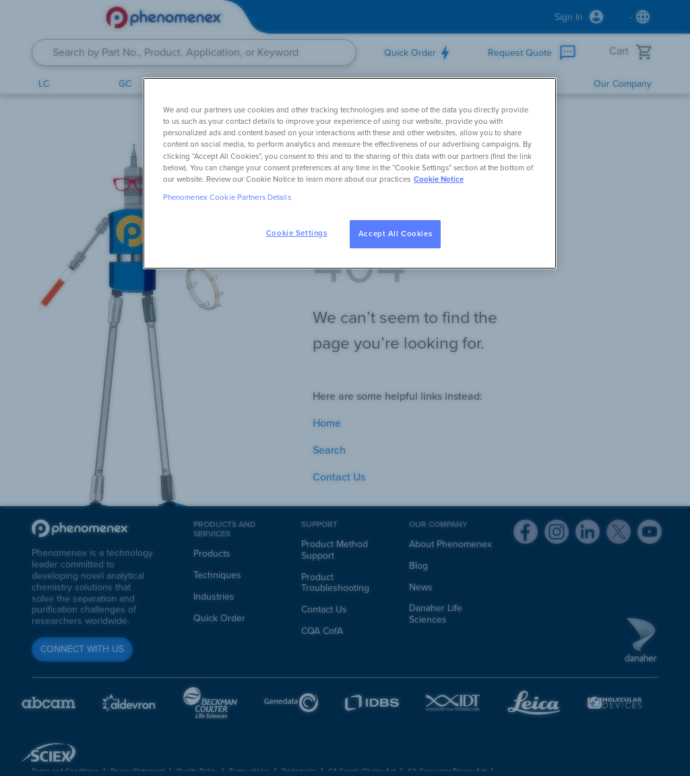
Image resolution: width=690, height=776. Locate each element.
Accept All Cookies (395, 234)
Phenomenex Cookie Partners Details (227, 197)
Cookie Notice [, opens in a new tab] (439, 179)
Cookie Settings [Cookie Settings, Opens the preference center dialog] (296, 233)
